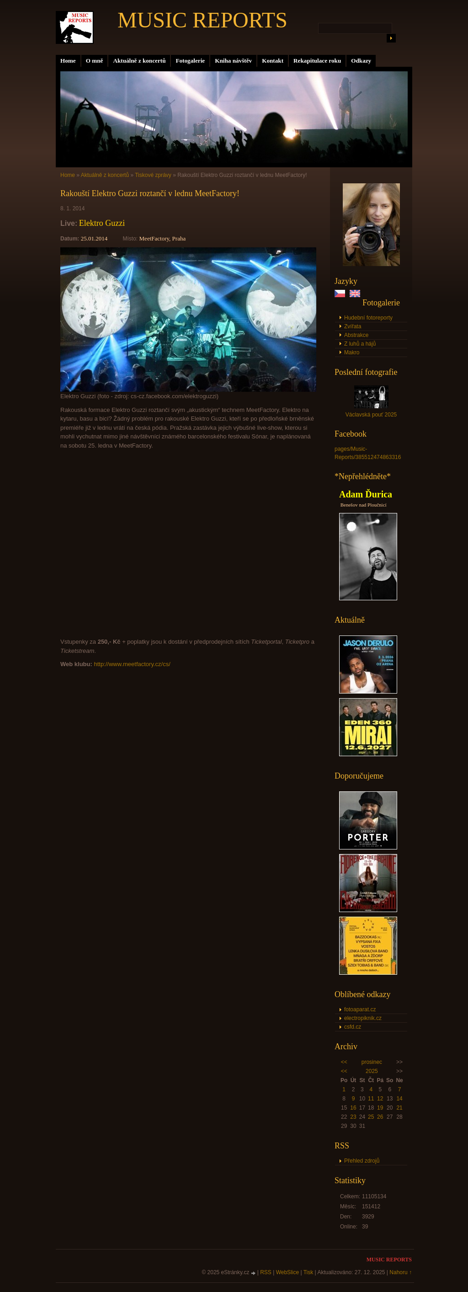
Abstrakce (356, 335)
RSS (265, 1272)
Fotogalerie (190, 60)
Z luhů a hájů (360, 344)
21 (399, 1108)
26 (380, 1117)
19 (380, 1108)
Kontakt (272, 60)
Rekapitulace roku (317, 60)
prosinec (372, 1062)
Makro (351, 352)
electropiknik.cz (363, 1018)
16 (353, 1108)
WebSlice (287, 1272)
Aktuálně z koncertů (139, 60)
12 (380, 1098)
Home (68, 60)
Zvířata (352, 326)
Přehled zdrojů (361, 1161)
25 (371, 1117)
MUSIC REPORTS (202, 20)
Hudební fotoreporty (368, 318)
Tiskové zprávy (153, 175)
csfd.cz (352, 1027)
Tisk (308, 1272)
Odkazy (361, 60)
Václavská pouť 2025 (371, 414)
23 (353, 1117)
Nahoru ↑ (400, 1272)
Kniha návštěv (233, 60)
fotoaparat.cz (360, 1009)
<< (344, 1062)
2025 (372, 1071)
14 (399, 1098)
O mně (94, 60)
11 (371, 1098)
